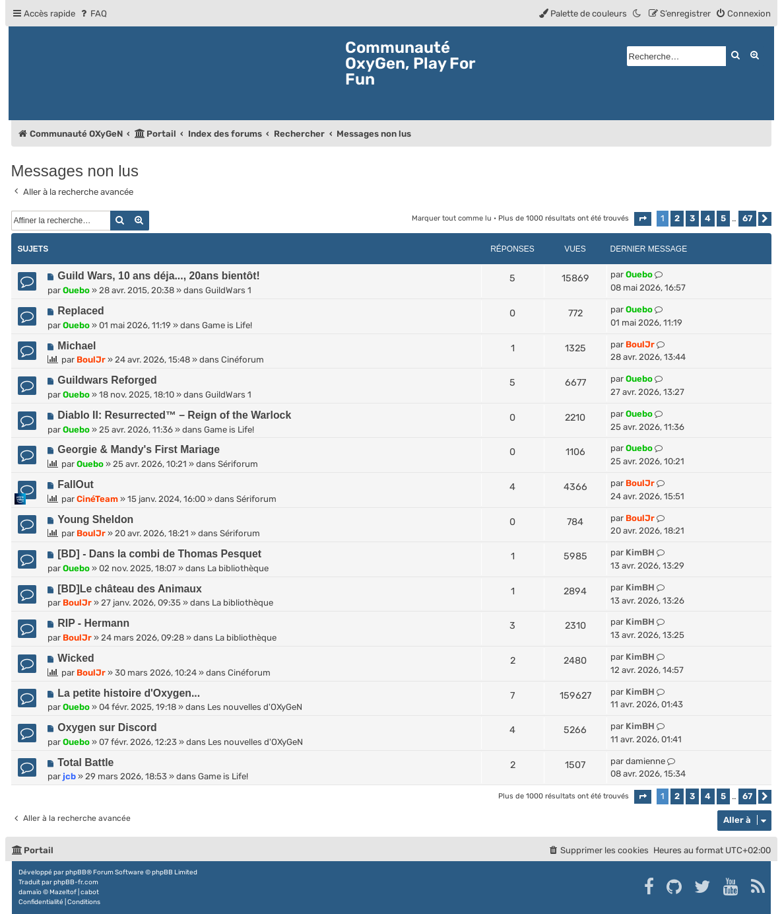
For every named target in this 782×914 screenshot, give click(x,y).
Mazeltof (63, 892)
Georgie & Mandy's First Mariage (138, 449)
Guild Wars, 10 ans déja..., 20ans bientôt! (158, 275)
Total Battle (85, 762)
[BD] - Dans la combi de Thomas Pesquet (159, 553)
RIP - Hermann (93, 623)
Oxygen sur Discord (106, 727)
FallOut (75, 484)
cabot (90, 892)
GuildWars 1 (228, 290)
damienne (645, 761)
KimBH (640, 552)
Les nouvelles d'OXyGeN (254, 707)
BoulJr (91, 360)
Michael (76, 345)
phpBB (75, 872)
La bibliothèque (238, 568)
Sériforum (238, 464)
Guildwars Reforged (106, 380)
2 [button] (677, 218)
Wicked (75, 658)
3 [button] (692, 218)
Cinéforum (242, 360)
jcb (69, 776)
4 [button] (708, 218)
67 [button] (747, 218)
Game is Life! (227, 325)
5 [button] (723, 218)
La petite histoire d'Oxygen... (128, 693)
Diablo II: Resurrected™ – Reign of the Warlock (174, 415)
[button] (642, 219)
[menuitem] (93, 13)
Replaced (80, 310)
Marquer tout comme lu (452, 218)
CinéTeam (97, 499)
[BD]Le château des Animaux (129, 588)
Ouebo (76, 290)
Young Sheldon (95, 519)
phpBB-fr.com (75, 882)
